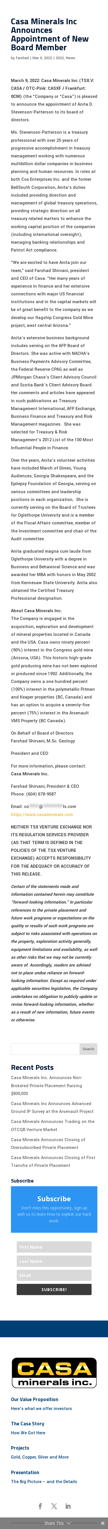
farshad (22, 58)
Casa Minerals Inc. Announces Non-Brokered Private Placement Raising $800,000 (47, 1085)
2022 (60, 58)
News (70, 58)
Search (88, 1049)
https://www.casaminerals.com (42, 815)
